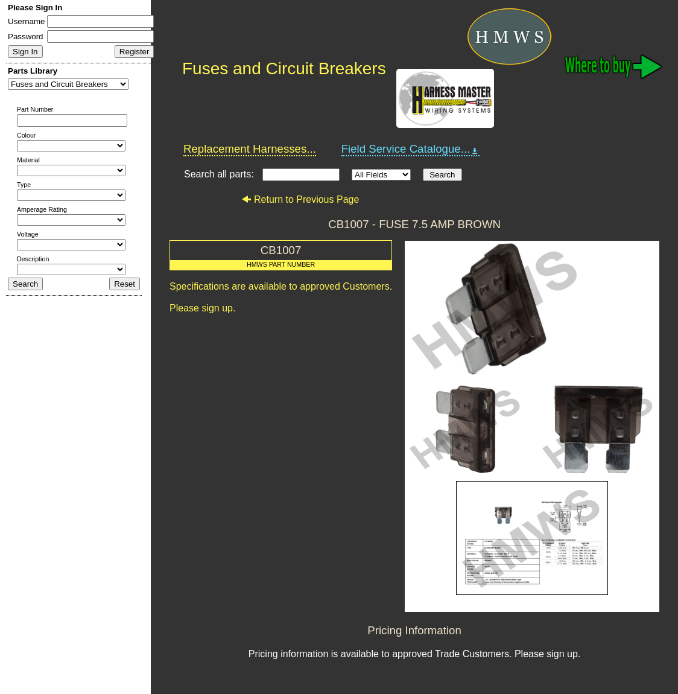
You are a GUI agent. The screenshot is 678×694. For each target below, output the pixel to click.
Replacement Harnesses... (249, 148)
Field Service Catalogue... (410, 149)
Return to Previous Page (300, 199)
